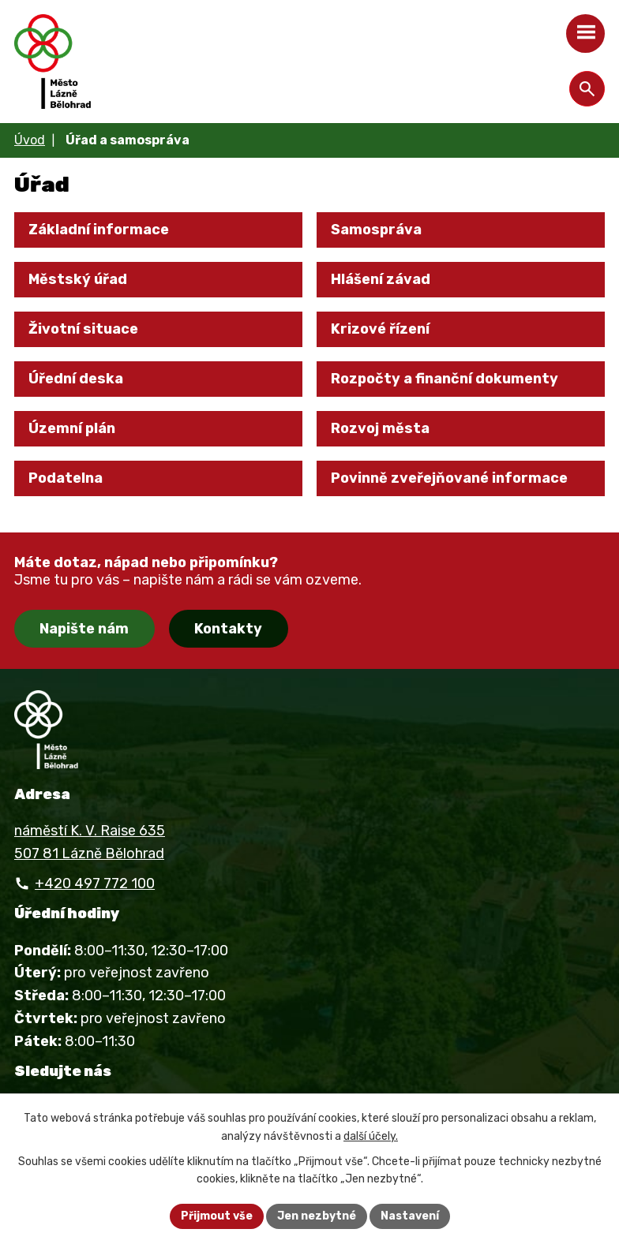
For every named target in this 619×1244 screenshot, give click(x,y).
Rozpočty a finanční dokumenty (444, 378)
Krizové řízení (380, 329)
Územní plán (71, 428)
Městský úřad (77, 279)
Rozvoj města (380, 428)
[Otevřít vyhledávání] (587, 88)
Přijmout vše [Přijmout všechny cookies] (217, 1216)
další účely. (370, 1136)
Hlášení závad (380, 279)
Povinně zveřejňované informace (449, 478)
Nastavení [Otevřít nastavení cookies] (410, 1216)
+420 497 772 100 (95, 883)
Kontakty (228, 628)
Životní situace (83, 329)
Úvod (29, 140)
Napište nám (84, 628)
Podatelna (65, 478)
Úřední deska (75, 378)
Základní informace (98, 229)
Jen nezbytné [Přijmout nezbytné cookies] (316, 1216)
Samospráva (376, 229)
